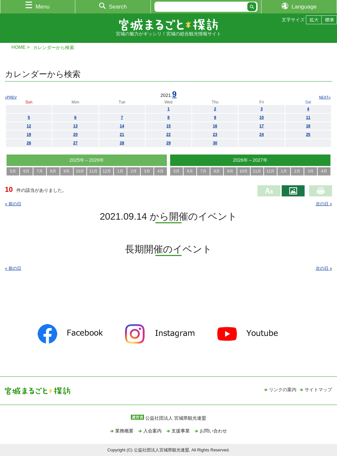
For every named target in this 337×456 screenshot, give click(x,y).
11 (308, 117)
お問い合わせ (213, 430)
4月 (160, 171)
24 (261, 134)
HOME (18, 47)
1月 (120, 171)
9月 (66, 171)
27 (75, 143)
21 (122, 134)
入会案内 (152, 430)
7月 (40, 171)
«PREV (11, 97)
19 (29, 134)
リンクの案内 (282, 389)
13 (75, 126)
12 (29, 126)
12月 (107, 171)
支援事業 (180, 430)
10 (261, 117)
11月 (93, 171)
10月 (80, 171)
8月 (53, 171)
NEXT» (324, 97)
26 (29, 143)
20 (75, 134)
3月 (147, 171)
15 (168, 126)
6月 (26, 171)
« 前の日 (13, 203)
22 (168, 134)
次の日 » (324, 203)
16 (215, 126)
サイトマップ (318, 389)
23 (215, 134)
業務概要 (124, 430)
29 (168, 143)
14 (122, 126)
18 (308, 126)
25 (308, 134)
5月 (13, 171)
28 (122, 143)
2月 (134, 171)
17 (261, 126)
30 (215, 143)
